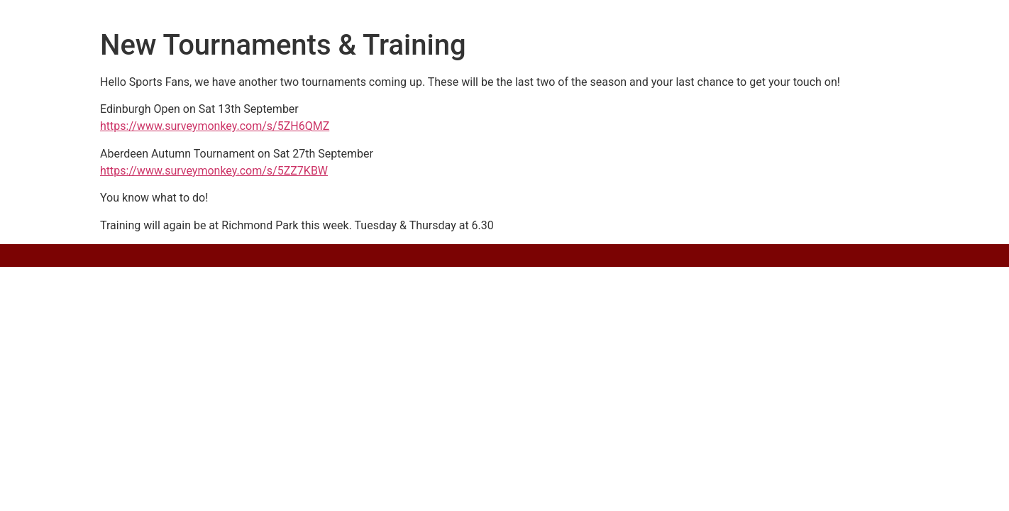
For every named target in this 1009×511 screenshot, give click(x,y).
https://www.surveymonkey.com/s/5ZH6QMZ (214, 126)
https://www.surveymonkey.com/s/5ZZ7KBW (214, 170)
